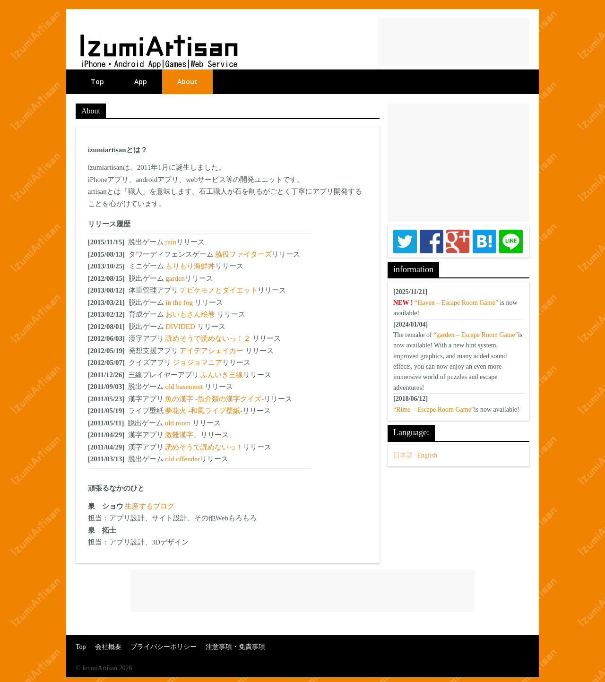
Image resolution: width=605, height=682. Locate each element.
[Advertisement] (453, 42)
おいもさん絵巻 (191, 314)
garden (175, 278)
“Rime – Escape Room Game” (433, 409)
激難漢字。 (182, 435)
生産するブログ (149, 506)
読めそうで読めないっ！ (204, 447)
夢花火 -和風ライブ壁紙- (203, 410)
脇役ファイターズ (243, 254)
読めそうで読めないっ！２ (208, 338)
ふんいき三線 (221, 375)
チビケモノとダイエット (219, 290)
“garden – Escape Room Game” (475, 334)
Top (97, 81)
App (140, 81)
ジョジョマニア (197, 362)
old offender (182, 459)
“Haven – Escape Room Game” (456, 302)
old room (178, 423)
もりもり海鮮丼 (190, 266)
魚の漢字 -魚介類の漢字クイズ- (214, 399)
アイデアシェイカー (212, 350)
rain (170, 242)
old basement (184, 386)
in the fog (179, 302)
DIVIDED (181, 326)
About (187, 81)
